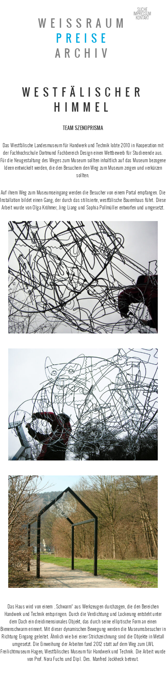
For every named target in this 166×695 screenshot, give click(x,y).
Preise (83, 38)
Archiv (83, 53)
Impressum (142, 13)
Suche (142, 9)
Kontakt (142, 18)
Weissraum (82, 23)
